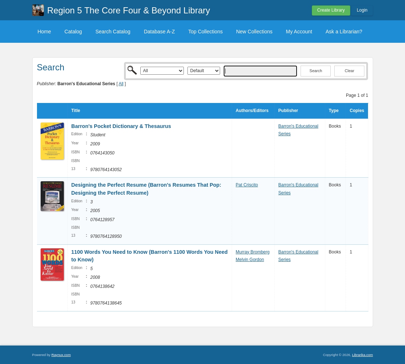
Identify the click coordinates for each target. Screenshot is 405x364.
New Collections (254, 31)
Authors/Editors (252, 110)
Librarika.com (362, 355)
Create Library (331, 10)
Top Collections (205, 31)
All (121, 83)
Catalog (73, 31)
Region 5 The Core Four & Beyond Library (128, 10)
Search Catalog (113, 31)
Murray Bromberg (252, 252)
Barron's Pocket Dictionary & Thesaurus (121, 126)
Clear (349, 71)
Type (334, 110)
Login (362, 10)
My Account (299, 31)
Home (44, 31)
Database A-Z (159, 31)
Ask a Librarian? (344, 31)
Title (75, 110)
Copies (357, 110)
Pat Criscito (247, 184)
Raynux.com (61, 355)
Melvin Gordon (250, 259)
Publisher (288, 110)
